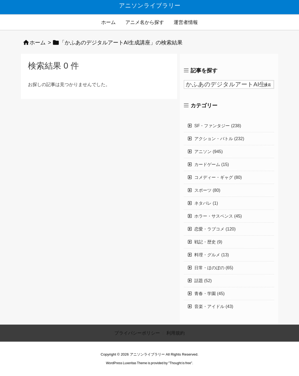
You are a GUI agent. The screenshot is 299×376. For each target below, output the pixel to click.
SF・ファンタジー (217, 125)
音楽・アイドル (213, 306)
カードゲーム (211, 164)
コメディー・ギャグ (218, 177)
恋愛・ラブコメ (215, 229)
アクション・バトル (219, 138)
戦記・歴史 (208, 242)
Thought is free (180, 363)
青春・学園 (209, 293)
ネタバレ (206, 203)
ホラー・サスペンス (218, 216)
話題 (203, 280)
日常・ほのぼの (213, 267)
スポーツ (207, 190)
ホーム (38, 42)
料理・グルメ (211, 255)
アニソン (208, 151)
